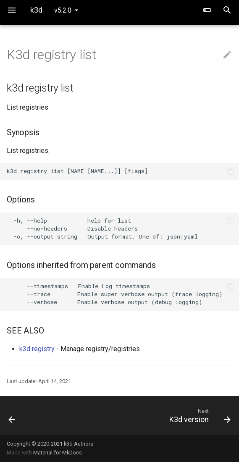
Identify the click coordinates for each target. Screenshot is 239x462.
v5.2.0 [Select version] (62, 10)
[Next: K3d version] (148, 415)
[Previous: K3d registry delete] (31, 415)
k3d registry (37, 349)
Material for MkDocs (57, 452)
